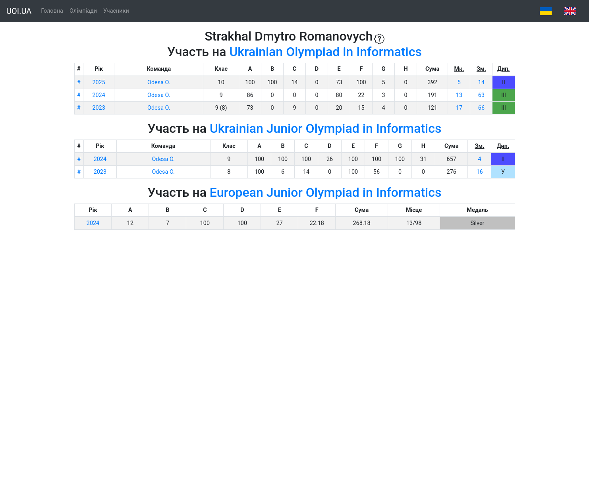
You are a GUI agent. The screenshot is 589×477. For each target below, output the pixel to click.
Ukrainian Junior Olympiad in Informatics (326, 128)
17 (459, 108)
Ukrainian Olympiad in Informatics (325, 51)
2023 (98, 108)
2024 (98, 95)
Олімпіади (83, 11)
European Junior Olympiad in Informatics (326, 192)
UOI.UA (18, 11)
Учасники (116, 11)
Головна (52, 11)
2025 (98, 82)
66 (481, 108)
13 (459, 95)
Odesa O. (158, 82)
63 (481, 95)
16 (479, 172)
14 (481, 82)
